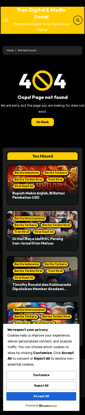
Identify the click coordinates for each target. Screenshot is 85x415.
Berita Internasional (29, 218)
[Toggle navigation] (6, 20)
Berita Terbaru (56, 173)
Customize (41, 375)
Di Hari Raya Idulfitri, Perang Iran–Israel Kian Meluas (37, 241)
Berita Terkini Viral (28, 179)
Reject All (41, 385)
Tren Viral (55, 179)
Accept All (41, 396)
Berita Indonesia (26, 173)
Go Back (42, 122)
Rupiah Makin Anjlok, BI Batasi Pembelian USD (38, 195)
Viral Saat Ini (23, 186)
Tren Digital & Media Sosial (41, 13)
